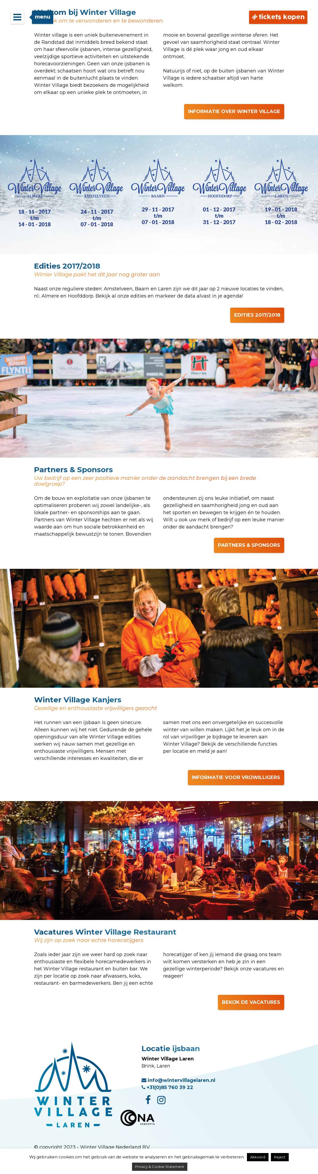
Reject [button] (280, 1157)
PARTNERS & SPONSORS (249, 545)
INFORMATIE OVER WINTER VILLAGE (234, 111)
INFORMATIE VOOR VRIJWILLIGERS (236, 777)
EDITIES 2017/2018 (257, 315)
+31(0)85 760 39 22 (167, 1087)
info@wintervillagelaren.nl (178, 1080)
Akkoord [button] (257, 1157)
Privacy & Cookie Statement (159, 1166)
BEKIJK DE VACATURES (251, 1002)
